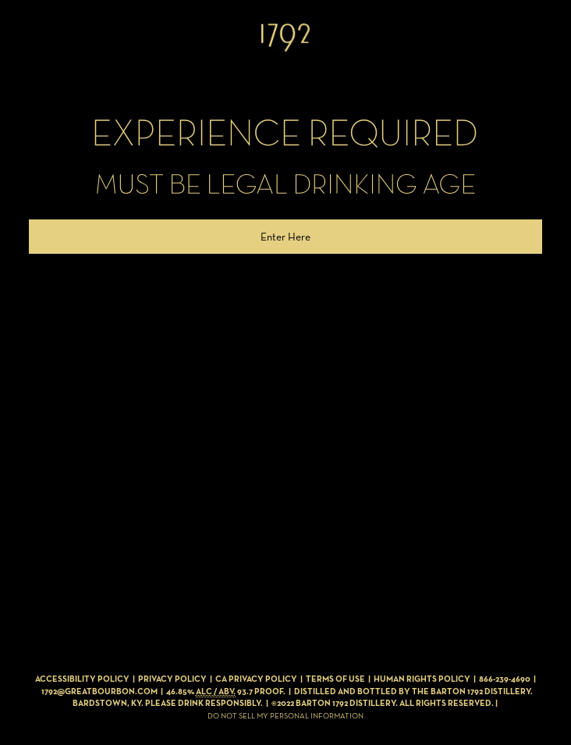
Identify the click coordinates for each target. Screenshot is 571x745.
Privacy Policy (172, 678)
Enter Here (285, 237)
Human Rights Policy (422, 678)
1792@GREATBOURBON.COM (99, 691)
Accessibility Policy (82, 678)
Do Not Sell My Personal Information (285, 716)
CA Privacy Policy (256, 678)
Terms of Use (335, 678)
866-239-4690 (504, 678)
